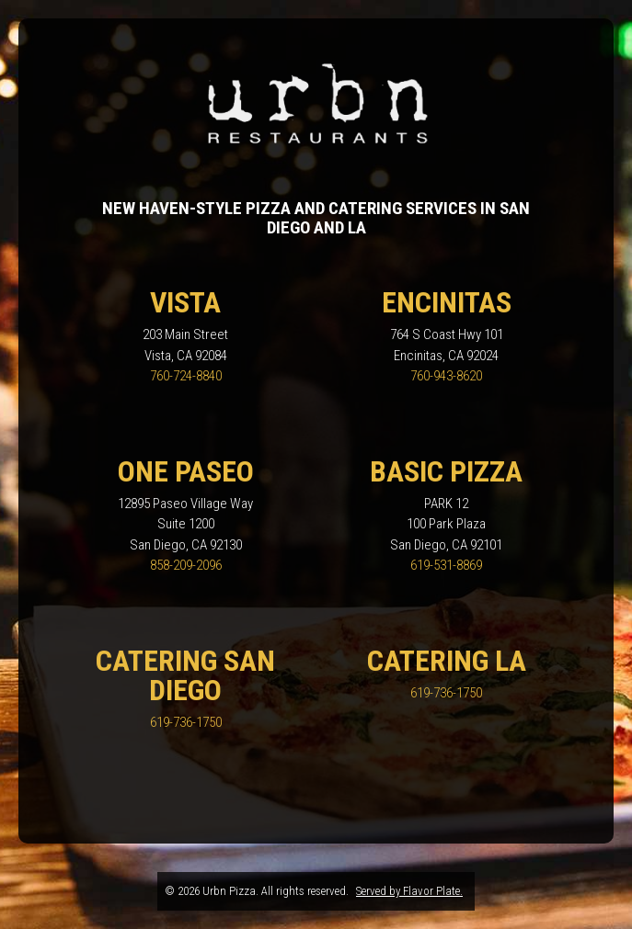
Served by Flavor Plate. (409, 891)
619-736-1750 (186, 722)
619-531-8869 (446, 565)
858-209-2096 (186, 565)
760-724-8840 (186, 376)
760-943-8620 (446, 376)
